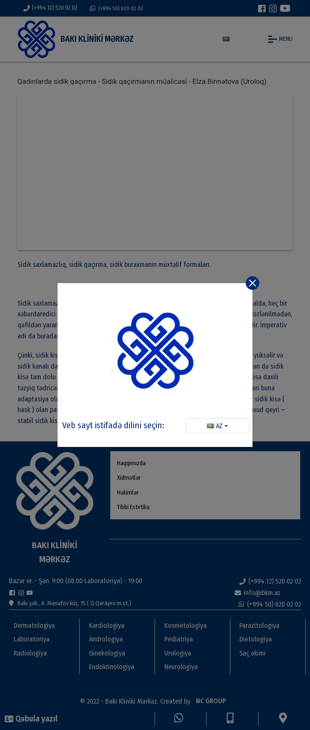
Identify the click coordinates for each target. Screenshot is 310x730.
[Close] (252, 283)
